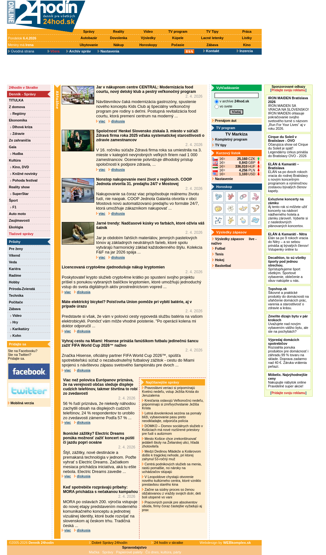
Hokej (218, 260)
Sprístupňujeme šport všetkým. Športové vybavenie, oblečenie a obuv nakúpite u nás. (287, 269)
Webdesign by (225, 543)
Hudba (16, 154)
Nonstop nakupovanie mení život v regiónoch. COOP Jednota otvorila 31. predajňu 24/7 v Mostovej (144, 181)
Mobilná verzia (21, 403)
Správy (89, 31)
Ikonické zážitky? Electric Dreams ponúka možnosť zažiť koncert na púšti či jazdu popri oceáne (98, 438)
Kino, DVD (19, 167)
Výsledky (148, 38)
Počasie (177, 45)
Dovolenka (118, 38)
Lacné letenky (212, 38)
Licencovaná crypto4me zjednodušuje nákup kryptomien (113, 267)
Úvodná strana (21, 51)
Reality (118, 31)
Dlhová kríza (21, 127)
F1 (13, 207)
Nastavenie (222, 179)
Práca (247, 31)
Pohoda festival (24, 180)
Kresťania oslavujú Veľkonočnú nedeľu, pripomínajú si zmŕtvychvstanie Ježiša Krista (173, 404)
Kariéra (15, 269)
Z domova (17, 107)
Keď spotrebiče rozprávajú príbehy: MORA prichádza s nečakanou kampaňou (100, 489)
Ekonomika (18, 120)
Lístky (247, 38)
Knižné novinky (23, 174)
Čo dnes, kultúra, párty (163, 552)
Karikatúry (19, 329)
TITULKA (16, 100)
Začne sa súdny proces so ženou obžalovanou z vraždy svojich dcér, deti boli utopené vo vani (171, 493)
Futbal (218, 248)
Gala (12, 147)
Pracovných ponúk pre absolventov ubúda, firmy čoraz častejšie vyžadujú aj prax (172, 506)
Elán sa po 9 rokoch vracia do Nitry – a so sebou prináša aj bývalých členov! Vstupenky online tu (288, 241)
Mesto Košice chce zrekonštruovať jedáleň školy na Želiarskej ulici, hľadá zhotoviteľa (170, 442)
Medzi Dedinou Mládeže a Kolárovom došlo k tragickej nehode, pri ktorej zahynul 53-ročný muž (171, 455)
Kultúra (15, 160)
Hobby (14, 282)
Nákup (118, 45)
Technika (16, 295)
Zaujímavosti (19, 220)
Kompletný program (229, 139)
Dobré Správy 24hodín (108, 543)
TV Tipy (212, 31)
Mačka (94, 552)
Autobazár (89, 38)
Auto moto (17, 214)
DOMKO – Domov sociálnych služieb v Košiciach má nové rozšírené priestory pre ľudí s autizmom (172, 429)
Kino (247, 45)
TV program (178, 31)
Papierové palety (129, 552)
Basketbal (221, 265)
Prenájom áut (224, 120)
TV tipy (219, 145)
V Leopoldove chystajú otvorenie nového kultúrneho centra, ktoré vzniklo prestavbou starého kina (171, 480)
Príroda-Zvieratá (22, 289)
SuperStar (19, 194)
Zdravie (17, 133)
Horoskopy (148, 45)
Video (148, 31)
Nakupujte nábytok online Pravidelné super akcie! (288, 380)
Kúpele (178, 38)
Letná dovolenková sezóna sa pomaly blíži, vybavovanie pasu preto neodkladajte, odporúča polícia (171, 417)
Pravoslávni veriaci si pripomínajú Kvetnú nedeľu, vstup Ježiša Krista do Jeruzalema (170, 391)
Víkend (14, 255)
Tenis (217, 254)
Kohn (15, 335)
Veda (13, 262)
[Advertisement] (175, 14)
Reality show (19, 187)
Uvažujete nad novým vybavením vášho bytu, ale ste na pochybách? (288, 323)
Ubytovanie (89, 45)
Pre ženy (16, 249)
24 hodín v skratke (167, 543)
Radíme (15, 275)
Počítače (16, 302)
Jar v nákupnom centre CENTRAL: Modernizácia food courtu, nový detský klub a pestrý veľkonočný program (146, 89)
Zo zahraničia (20, 140)
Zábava (212, 45)
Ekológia (16, 227)
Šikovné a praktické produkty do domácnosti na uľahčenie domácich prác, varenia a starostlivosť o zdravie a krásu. (288, 298)
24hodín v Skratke (23, 87)
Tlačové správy (21, 234)
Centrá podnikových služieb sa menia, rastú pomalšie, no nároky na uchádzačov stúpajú (172, 468)
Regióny (18, 113)
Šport (13, 200)
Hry (14, 322)
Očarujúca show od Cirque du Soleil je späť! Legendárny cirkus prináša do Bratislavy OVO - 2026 (288, 146)
